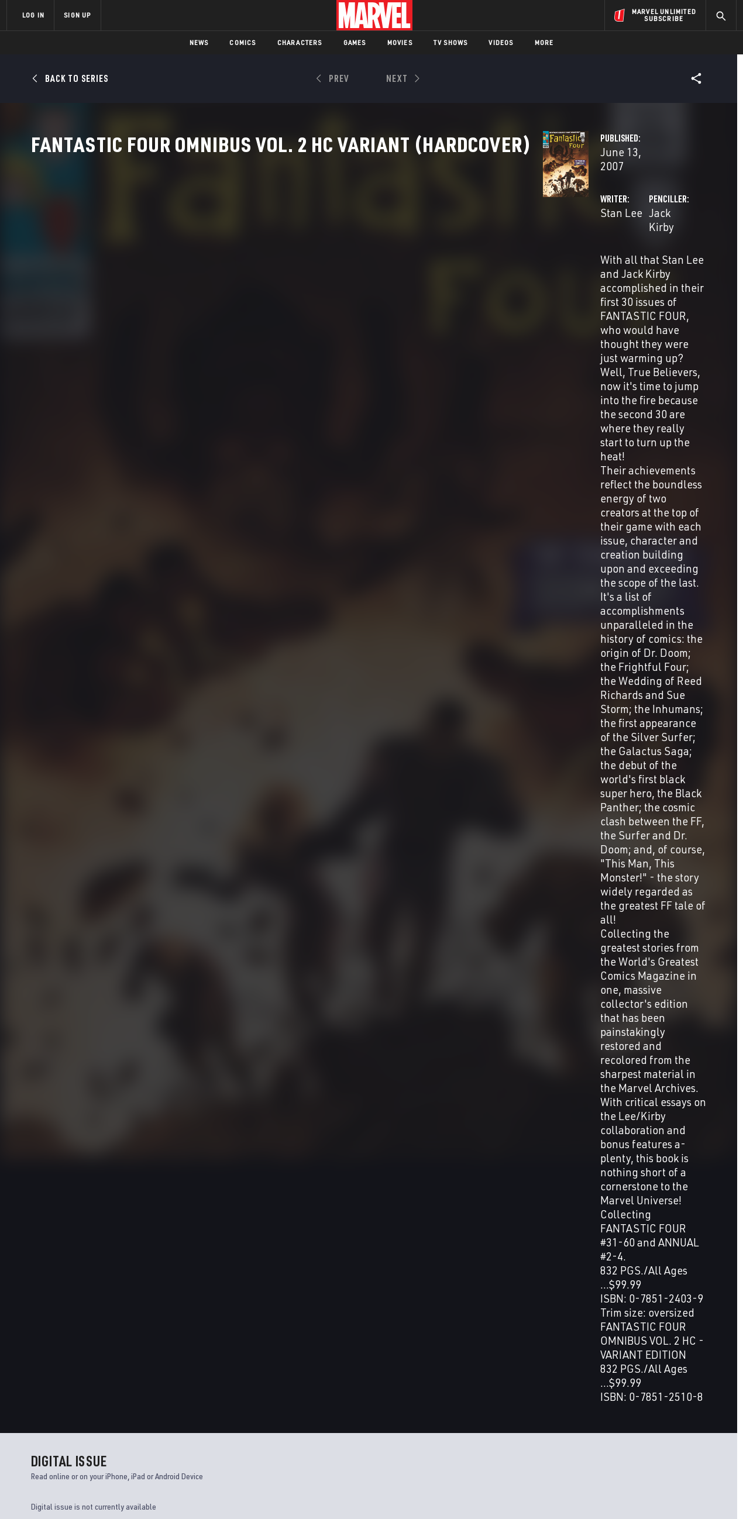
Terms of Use (95, 1491)
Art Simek (356, 940)
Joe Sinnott (360, 923)
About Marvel (128, 1363)
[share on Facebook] (597, 1393)
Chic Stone (403, 923)
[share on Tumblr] (693, 1392)
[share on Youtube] (597, 1417)
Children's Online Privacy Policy (409, 1491)
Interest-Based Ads (573, 1491)
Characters (299, 42)
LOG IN (33, 15)
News (199, 42)
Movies (399, 42)
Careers (117, 1396)
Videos (501, 42)
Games (354, 42)
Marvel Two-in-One (411, 1254)
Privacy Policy (149, 1491)
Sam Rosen (314, 940)
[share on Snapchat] (629, 1417)
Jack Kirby (493, 276)
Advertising (236, 1363)
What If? (561, 1254)
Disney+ (228, 1379)
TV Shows (451, 42)
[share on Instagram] (661, 1392)
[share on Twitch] (693, 1417)
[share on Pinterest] (661, 1417)
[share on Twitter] (629, 1392)
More (544, 42)
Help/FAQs (120, 1379)
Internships (125, 1413)
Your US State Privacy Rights (227, 1491)
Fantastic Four (232, 1254)
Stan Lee (263, 276)
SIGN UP (77, 15)
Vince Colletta (310, 923)
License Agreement (500, 1491)
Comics (242, 42)
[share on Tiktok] (597, 1442)
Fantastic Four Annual (76, 1254)
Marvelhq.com (241, 1396)
